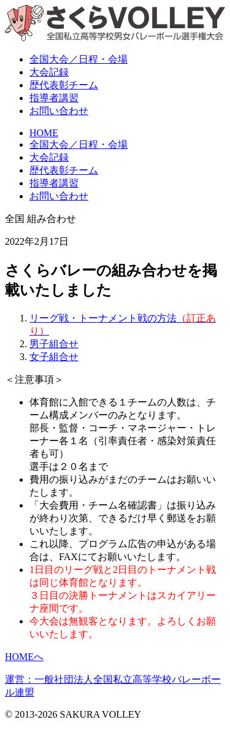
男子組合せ (54, 344)
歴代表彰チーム (63, 170)
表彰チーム (63, 85)
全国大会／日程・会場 (78, 144)
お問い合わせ (58, 111)
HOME (43, 133)
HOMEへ (24, 656)
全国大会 (78, 59)
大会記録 (49, 72)
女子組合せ (54, 357)
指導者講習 (54, 98)
